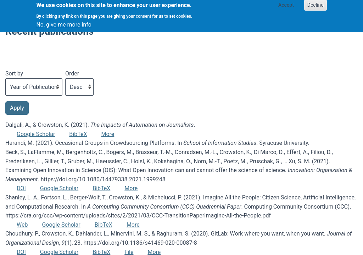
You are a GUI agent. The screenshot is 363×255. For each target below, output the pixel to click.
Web (22, 224)
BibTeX (78, 134)
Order (72, 73)
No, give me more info (63, 21)
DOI (21, 188)
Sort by (14, 73)
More (107, 134)
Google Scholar (36, 134)
